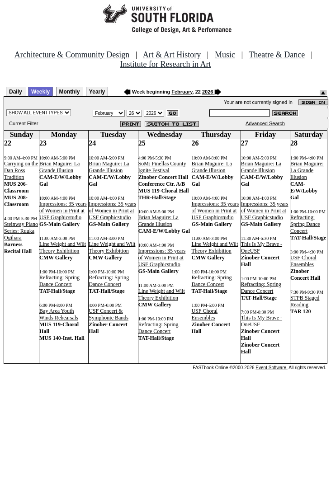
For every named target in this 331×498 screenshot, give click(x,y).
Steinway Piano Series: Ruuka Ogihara (21, 231)
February (181, 91)
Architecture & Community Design (71, 54)
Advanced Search (265, 123)
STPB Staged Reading (304, 301)
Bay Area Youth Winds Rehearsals (58, 314)
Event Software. (271, 367)
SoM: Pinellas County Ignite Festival (162, 167)
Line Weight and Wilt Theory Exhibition (62, 247)
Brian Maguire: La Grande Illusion (59, 167)
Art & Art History (172, 54)
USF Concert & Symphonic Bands (108, 314)
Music (225, 54)
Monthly (69, 92)
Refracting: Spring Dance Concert (59, 280)
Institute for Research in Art (165, 64)
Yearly (97, 92)
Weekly (40, 92)
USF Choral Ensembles (204, 314)
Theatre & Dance (277, 54)
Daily (15, 92)
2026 (207, 91)
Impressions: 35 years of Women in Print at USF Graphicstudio (63, 211)
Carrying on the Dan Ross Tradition (21, 170)
